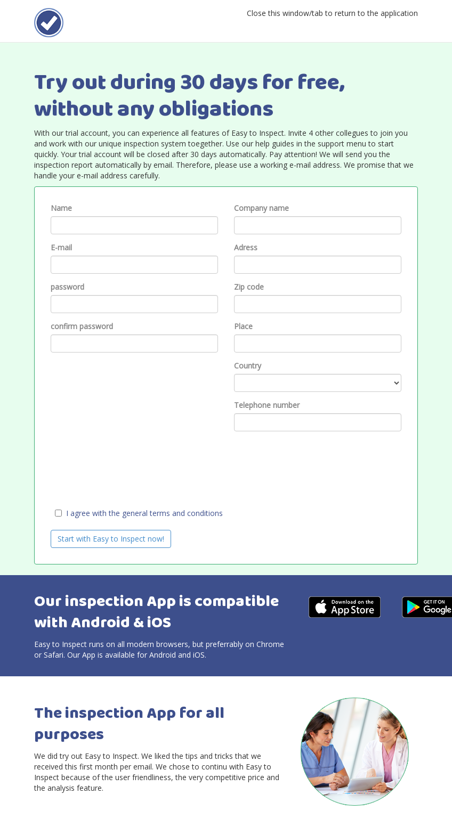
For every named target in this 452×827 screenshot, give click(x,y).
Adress (245, 247)
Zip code (249, 287)
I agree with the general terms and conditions (144, 513)
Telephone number (267, 405)
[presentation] (132, 460)
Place (243, 326)
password (67, 287)
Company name (261, 208)
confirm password (82, 326)
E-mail (61, 247)
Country (247, 366)
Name (61, 208)
